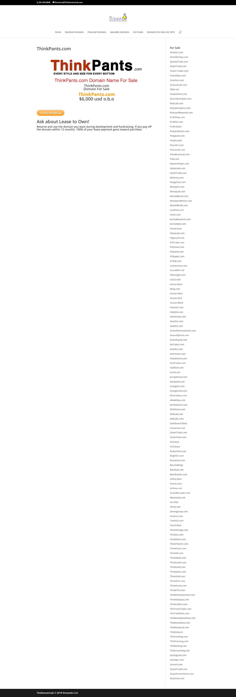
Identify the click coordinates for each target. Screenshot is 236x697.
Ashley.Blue (176, 478)
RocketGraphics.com (180, 108)
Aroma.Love (176, 483)
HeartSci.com (176, 321)
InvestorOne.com (178, 265)
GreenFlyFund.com (179, 335)
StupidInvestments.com (182, 673)
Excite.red (175, 372)
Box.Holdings (176, 465)
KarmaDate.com (178, 223)
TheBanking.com (178, 645)
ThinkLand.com (177, 567)
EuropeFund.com (178, 377)
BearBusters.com (178, 474)
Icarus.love (175, 279)
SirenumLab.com (178, 84)
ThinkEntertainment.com (182, 594)
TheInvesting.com (179, 636)
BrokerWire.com (178, 451)
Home (58, 32)
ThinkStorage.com (179, 530)
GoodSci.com (176, 349)
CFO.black (175, 446)
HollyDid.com (176, 312)
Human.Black (176, 302)
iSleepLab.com (177, 233)
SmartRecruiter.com (180, 492)
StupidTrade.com (178, 669)
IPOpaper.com (177, 256)
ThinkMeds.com (178, 557)
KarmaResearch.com (180, 219)
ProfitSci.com (176, 121)
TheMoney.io (176, 632)
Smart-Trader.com (179, 70)
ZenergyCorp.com (179, 511)
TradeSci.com (176, 520)
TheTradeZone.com (179, 613)
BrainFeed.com (177, 460)
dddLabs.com (176, 418)
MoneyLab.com (177, 191)
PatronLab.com (177, 149)
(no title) (174, 502)
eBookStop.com (177, 400)
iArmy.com (175, 506)
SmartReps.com (178, 75)
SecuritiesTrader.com (180, 98)
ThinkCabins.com (178, 604)
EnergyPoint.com (178, 390)
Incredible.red (177, 270)
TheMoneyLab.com (179, 627)
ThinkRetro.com (178, 539)
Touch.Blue (175, 525)
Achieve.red (176, 488)
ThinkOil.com (176, 553)
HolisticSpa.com (178, 316)
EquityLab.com (177, 381)
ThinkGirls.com (177, 581)
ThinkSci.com (176, 534)
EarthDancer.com (178, 404)
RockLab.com (176, 103)
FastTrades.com (178, 363)
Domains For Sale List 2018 (161, 32)
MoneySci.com (177, 186)
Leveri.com (175, 214)
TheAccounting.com (180, 650)
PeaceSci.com (177, 145)
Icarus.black (176, 284)
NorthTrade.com (178, 173)
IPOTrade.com (177, 242)
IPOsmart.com (177, 247)
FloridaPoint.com (178, 358)
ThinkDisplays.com (179, 599)
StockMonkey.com (179, 57)
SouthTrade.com (178, 66)
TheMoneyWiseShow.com (183, 618)
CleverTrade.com (178, 432)
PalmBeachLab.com (180, 154)
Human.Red (176, 298)
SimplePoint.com (178, 94)
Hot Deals (138, 32)
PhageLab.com (177, 135)
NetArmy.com (177, 177)
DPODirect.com (177, 409)
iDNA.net (174, 89)
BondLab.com (177, 469)
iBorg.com (175, 288)
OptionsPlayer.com (179, 163)
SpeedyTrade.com (179, 61)
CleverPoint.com (178, 437)
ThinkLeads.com (178, 562)
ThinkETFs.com (177, 590)
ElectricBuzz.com (178, 395)
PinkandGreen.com (179, 131)
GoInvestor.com (178, 353)
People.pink (176, 140)
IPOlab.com (176, 261)
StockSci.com (176, 52)
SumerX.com (176, 664)
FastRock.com (177, 367)
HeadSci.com (176, 325)
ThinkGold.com (177, 576)
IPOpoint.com (177, 251)
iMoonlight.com (178, 274)
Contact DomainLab (50, 113)
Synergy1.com (177, 659)
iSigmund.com (177, 237)
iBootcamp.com (177, 497)
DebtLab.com (176, 414)
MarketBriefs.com (179, 205)
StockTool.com (177, 678)
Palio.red (174, 158)
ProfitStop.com (177, 117)
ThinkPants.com (178, 548)
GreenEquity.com (178, 339)
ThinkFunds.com (178, 585)
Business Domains (74, 32)
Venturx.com (176, 516)
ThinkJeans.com (178, 571)
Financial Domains (97, 32)
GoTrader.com (177, 344)
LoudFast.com (177, 210)
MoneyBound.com (179, 196)
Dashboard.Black (178, 423)
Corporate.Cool (177, 428)
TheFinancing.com (179, 641)
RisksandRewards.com (181, 112)
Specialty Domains (119, 32)
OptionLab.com (177, 168)
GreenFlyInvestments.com (183, 330)
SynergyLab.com (178, 655)
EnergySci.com (177, 386)
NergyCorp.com (178, 182)
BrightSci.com (177, 455)
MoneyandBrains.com (181, 200)
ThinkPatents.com (179, 543)
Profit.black (176, 126)
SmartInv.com (177, 80)
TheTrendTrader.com (180, 608)
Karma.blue (176, 228)
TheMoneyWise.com (180, 622)
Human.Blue (176, 293)
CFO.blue (174, 441)
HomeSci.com (176, 307)
